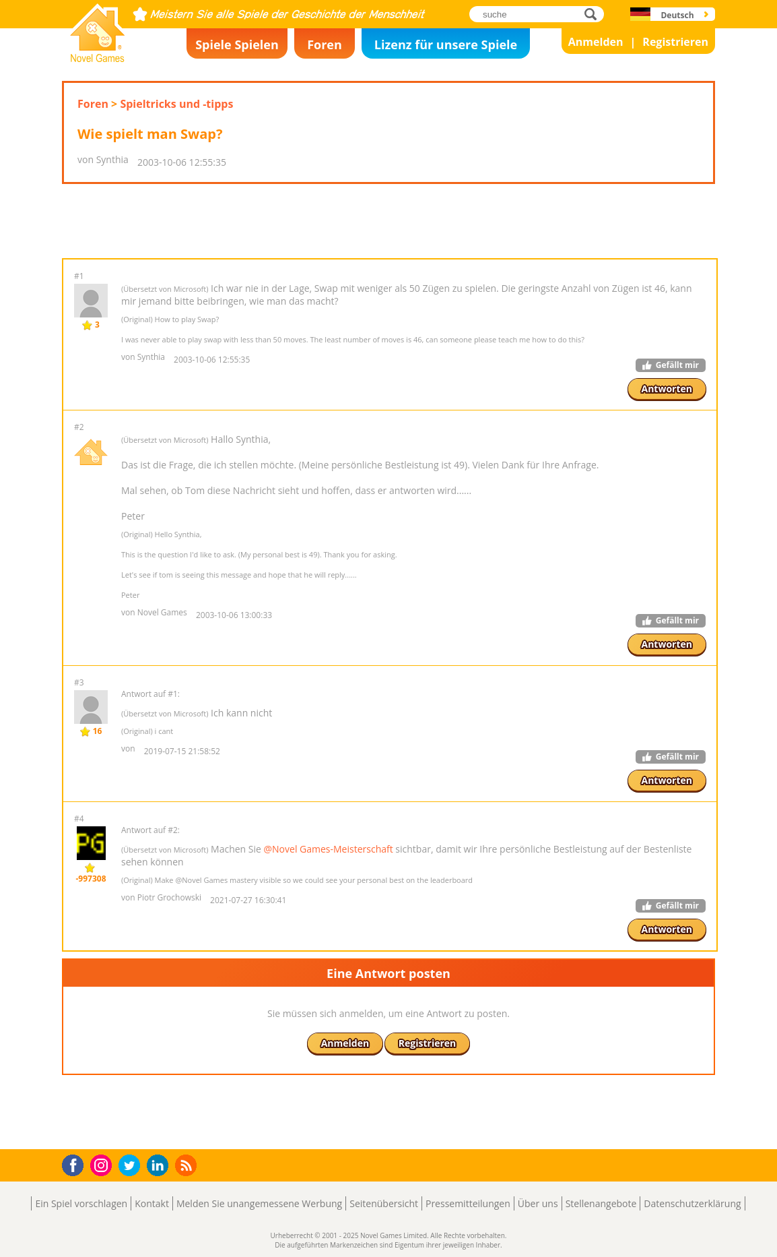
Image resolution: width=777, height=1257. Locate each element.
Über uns (538, 1203)
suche (594, 14)
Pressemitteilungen (468, 1203)
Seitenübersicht (383, 1203)
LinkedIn (159, 1165)
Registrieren (675, 41)
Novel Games (96, 58)
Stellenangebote (601, 1203)
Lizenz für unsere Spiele (445, 44)
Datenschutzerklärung (692, 1203)
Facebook (76, 1163)
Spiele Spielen (237, 44)
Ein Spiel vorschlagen (81, 1203)
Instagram (103, 1164)
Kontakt (152, 1203)
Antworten (667, 388)
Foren (324, 44)
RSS (187, 1165)
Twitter (132, 1166)
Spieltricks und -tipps (176, 103)
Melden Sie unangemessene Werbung (259, 1203)
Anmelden (595, 41)
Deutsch (677, 15)
